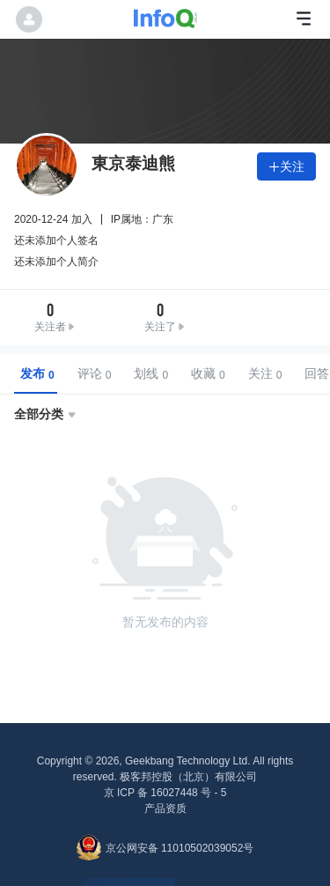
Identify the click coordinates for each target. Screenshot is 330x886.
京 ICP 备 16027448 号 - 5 (165, 792)
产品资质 (165, 808)
